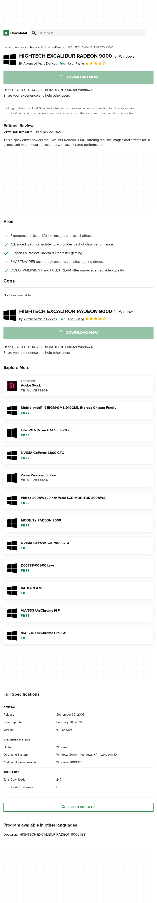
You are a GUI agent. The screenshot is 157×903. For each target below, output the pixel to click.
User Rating (87, 63)
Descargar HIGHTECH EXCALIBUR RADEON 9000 (41, 834)
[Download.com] (15, 33)
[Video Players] (56, 47)
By (38, 63)
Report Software (78, 807)
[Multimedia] (36, 47)
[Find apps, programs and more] (87, 32)
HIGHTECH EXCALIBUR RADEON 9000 (76, 56)
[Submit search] (33, 32)
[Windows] (20, 47)
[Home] (7, 47)
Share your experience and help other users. (37, 95)
